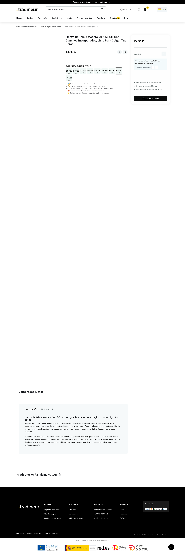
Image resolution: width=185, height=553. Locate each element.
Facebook (123, 510)
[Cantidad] (164, 54)
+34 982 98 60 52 (101, 514)
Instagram (123, 514)
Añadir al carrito (150, 99)
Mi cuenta (72, 510)
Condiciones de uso (50, 533)
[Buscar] (102, 9)
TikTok (122, 518)
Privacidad (20, 533)
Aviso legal (37, 533)
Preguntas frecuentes (52, 510)
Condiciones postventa (52, 518)
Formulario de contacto (103, 510)
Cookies (29, 533)
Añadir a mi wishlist (119, 52)
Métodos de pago (50, 514)
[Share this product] (125, 52)
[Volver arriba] (171, 547)
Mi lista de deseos (75, 518)
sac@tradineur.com (101, 518)
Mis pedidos (73, 514)
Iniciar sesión (127, 9)
